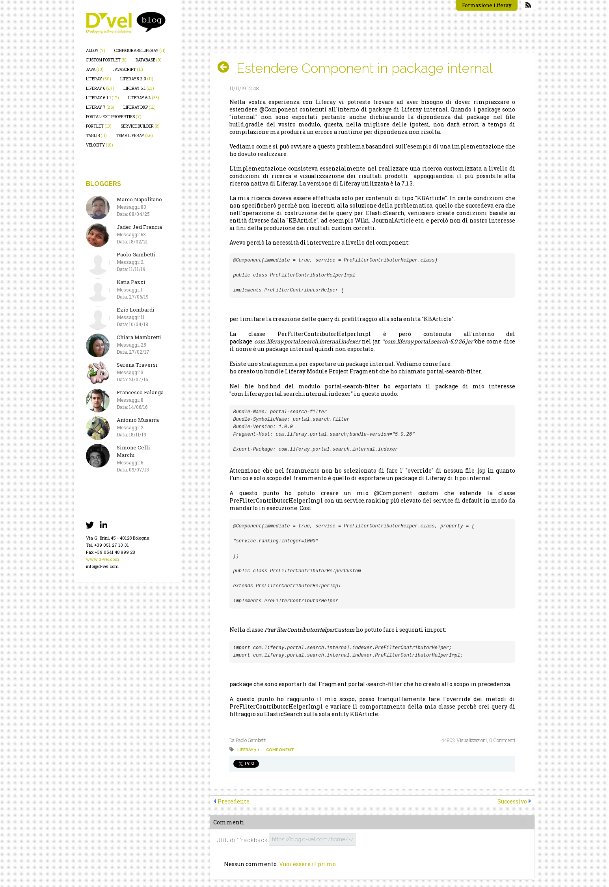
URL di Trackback (242, 840)
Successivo (512, 801)
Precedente (234, 801)
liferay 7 (100, 107)
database (149, 60)
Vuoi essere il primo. (308, 864)
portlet (99, 126)
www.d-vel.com (102, 559)
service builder (140, 126)
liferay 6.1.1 (102, 97)
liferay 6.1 (138, 88)
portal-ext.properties (114, 116)
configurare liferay (140, 50)
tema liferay (134, 135)
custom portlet (106, 60)
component (280, 750)
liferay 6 (100, 88)
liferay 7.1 (248, 750)
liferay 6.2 (143, 97)
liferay (98, 79)
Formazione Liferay (487, 5)
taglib (96, 135)
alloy (95, 50)
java (95, 69)
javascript (128, 69)
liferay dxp (139, 107)
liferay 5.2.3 (136, 79)
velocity (99, 145)
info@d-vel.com (102, 566)
